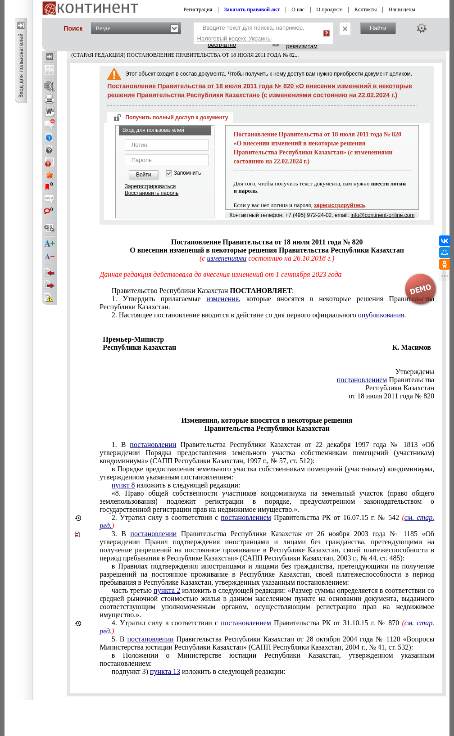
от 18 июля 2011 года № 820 (391, 396)
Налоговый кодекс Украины (234, 38)
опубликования (381, 315)
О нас (297, 9)
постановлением (362, 380)
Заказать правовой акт (252, 9)
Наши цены (402, 9)
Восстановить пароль (152, 193)
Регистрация (197, 9)
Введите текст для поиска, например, (250, 33)
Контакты (365, 9)
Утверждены (415, 371)
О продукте (330, 9)
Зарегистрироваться (150, 186)
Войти (143, 175)
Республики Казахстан (399, 388)
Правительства (385, 380)
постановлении (153, 444)
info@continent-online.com (382, 215)
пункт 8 (123, 485)
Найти (378, 28)
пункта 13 (165, 671)
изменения (222, 299)
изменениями (226, 258)
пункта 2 (167, 590)
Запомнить (187, 173)
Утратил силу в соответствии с (267, 521)
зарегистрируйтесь (339, 205)
